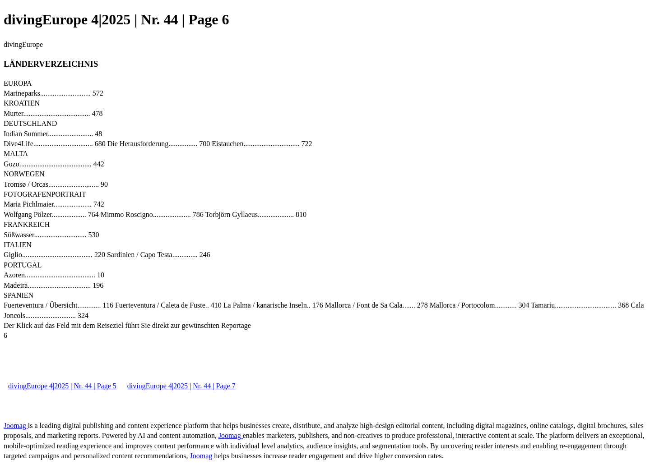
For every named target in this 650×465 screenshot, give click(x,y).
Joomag (16, 425)
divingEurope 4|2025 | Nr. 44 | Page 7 (181, 386)
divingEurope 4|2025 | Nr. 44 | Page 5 (62, 386)
